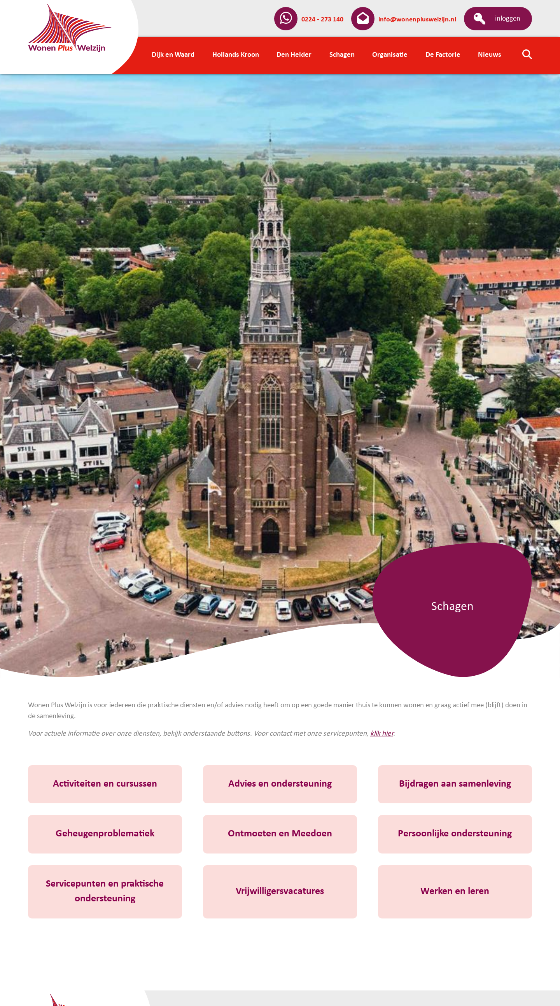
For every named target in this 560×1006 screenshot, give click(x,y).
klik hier (381, 734)
